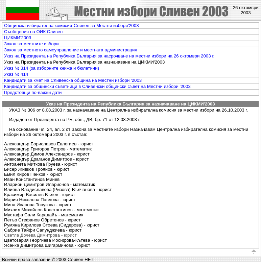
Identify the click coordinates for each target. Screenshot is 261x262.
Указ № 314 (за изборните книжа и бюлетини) (51, 68)
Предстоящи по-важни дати (33, 92)
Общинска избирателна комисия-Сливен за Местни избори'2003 (71, 25)
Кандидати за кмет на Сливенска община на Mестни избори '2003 (73, 80)
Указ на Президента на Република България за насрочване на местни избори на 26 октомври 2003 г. (109, 55)
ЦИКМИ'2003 (17, 37)
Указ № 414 (16, 74)
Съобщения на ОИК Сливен (33, 31)
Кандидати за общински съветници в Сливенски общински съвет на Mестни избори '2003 (97, 86)
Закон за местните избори (31, 43)
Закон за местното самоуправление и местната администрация (70, 49)
